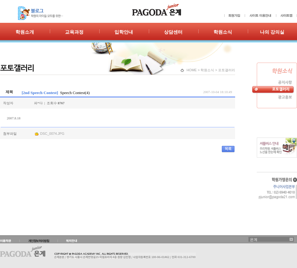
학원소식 (207, 70)
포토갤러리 (226, 70)
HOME (192, 70)
